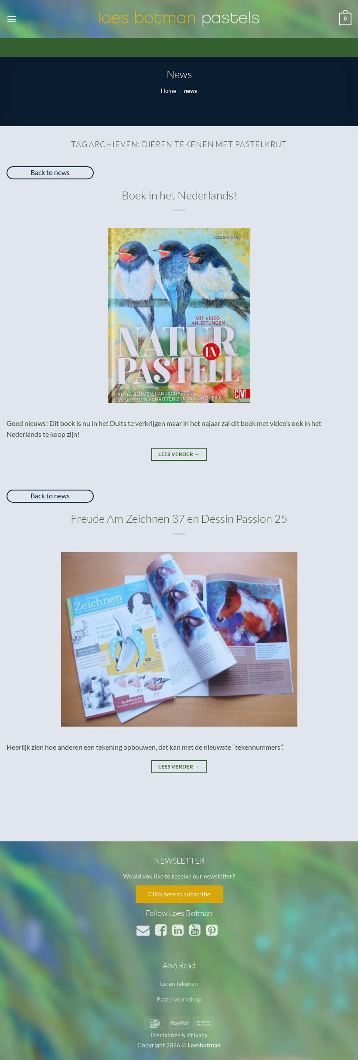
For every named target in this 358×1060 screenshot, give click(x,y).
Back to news (50, 172)
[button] (12, 19)
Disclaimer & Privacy (179, 1035)
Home (168, 90)
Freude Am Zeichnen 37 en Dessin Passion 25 (179, 518)
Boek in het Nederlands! (179, 195)
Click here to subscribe (179, 894)
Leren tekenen (179, 983)
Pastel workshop (179, 999)
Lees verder (179, 454)
